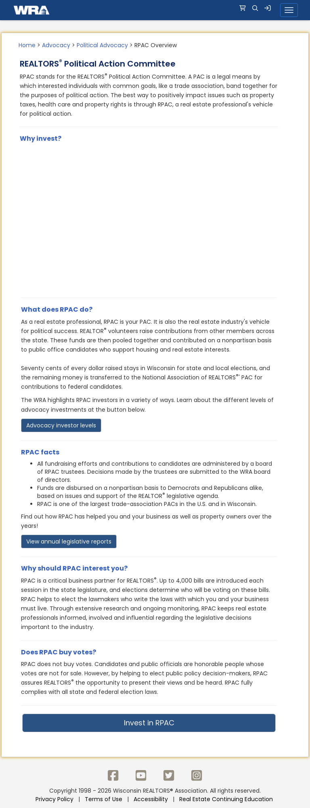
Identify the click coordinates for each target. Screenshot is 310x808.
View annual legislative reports (68, 541)
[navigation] (155, 10)
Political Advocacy (102, 45)
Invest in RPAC (149, 723)
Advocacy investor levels (61, 425)
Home (27, 45)
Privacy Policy (54, 799)
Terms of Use (103, 799)
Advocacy (56, 45)
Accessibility (151, 799)
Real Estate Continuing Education (226, 799)
